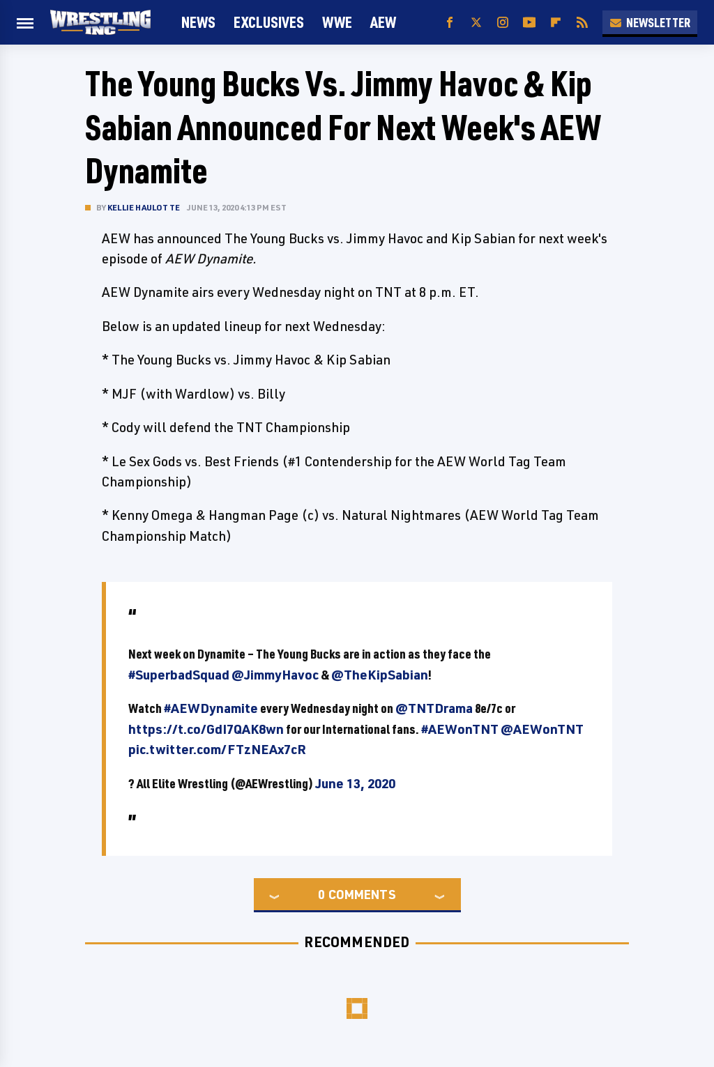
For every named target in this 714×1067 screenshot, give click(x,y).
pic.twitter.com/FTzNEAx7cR (217, 749)
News (198, 22)
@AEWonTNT (542, 729)
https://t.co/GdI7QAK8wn (206, 729)
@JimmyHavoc (275, 674)
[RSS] (582, 23)
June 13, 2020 (355, 783)
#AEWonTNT (460, 729)
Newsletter (649, 22)
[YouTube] (529, 23)
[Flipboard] (555, 23)
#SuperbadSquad (178, 674)
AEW (383, 22)
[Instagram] (502, 23)
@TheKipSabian (379, 674)
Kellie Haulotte (143, 207)
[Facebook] (449, 23)
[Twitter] (476, 23)
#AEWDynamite (211, 708)
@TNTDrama (434, 708)
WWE (337, 22)
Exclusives (269, 22)
